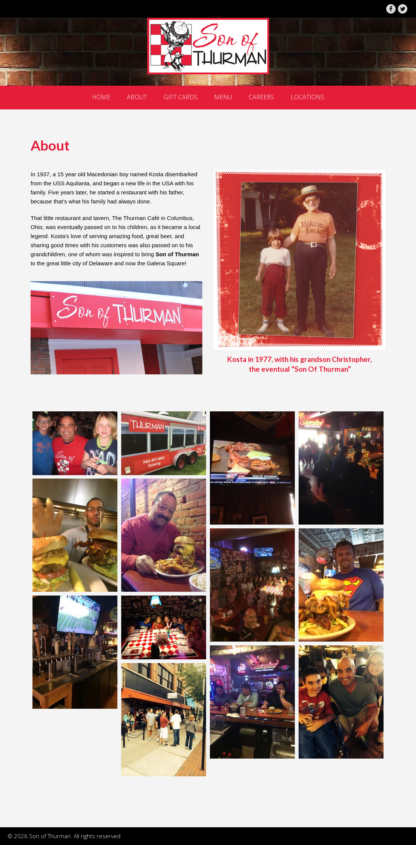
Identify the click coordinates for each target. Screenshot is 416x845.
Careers (261, 97)
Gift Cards (180, 97)
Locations (307, 97)
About (137, 97)
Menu (223, 97)
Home (101, 97)
